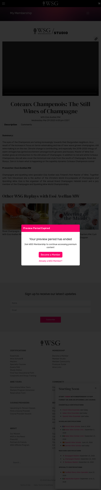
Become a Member (50, 254)
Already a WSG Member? (50, 261)
